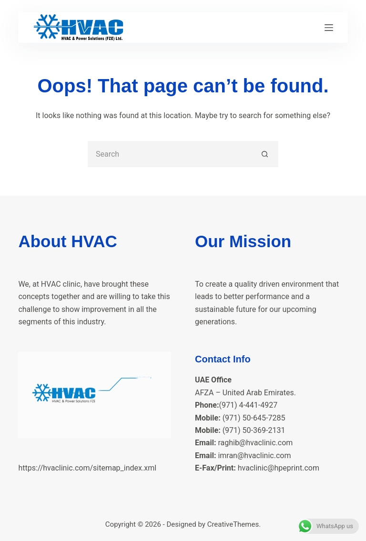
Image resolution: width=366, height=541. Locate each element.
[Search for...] (170, 154)
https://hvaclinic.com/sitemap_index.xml (87, 467)
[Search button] (265, 154)
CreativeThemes (233, 524)
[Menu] (329, 27)
